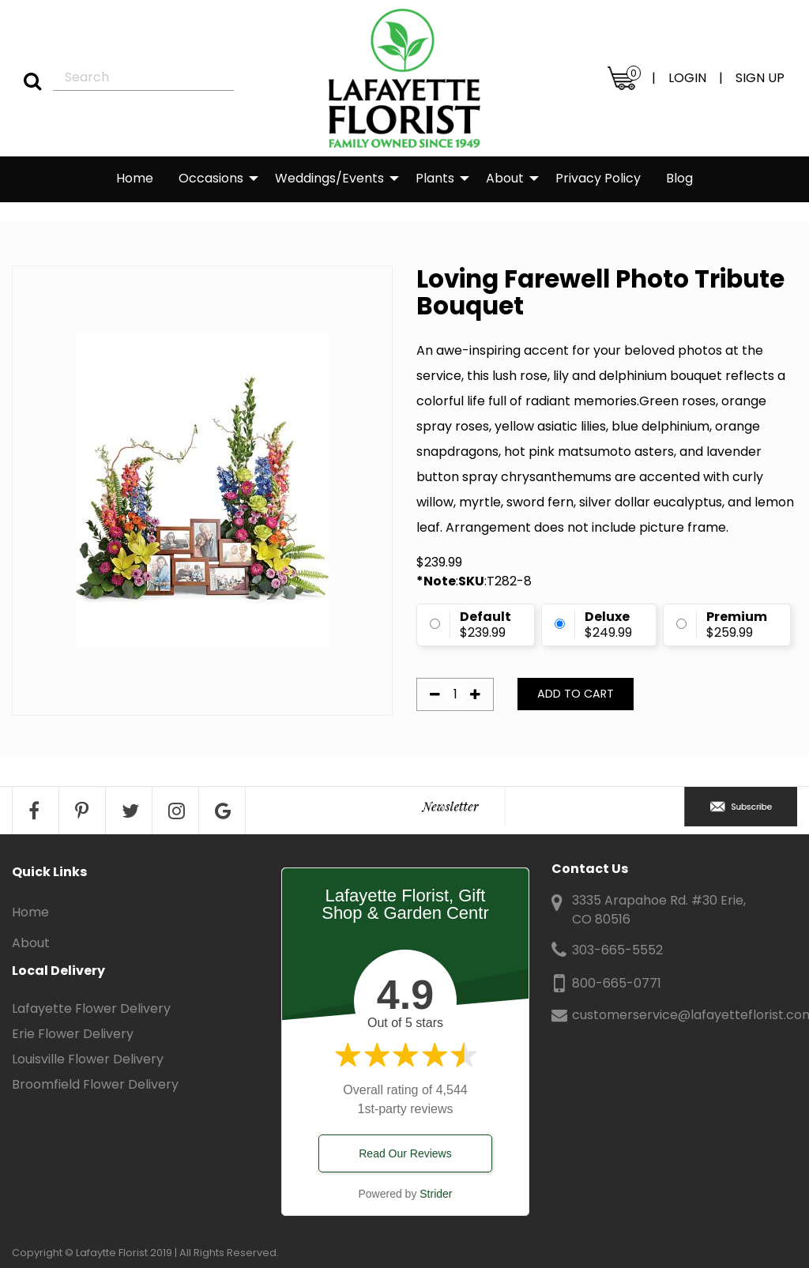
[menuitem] (134, 179)
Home (134, 178)
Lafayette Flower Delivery (91, 1008)
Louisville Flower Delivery (88, 1059)
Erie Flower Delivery (73, 1034)
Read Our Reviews (405, 1153)
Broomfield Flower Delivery (95, 1084)
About (505, 178)
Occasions (211, 178)
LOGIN (687, 78)
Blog (679, 178)
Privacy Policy (598, 178)
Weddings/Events (329, 178)
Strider (436, 1193)
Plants (435, 178)
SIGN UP (760, 78)
